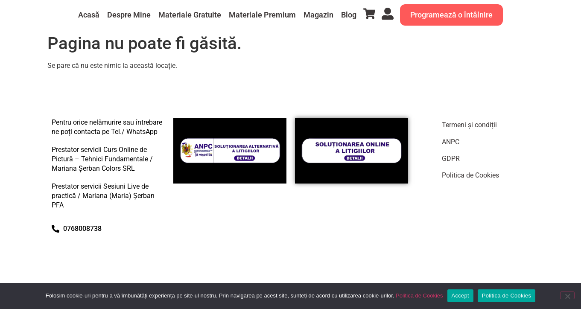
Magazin (318, 14)
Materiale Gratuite (189, 14)
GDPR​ (451, 158)
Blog (348, 14)
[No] (567, 295)
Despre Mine (129, 14)
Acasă (88, 14)
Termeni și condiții (469, 125)
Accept (460, 295)
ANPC (450, 142)
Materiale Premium (262, 14)
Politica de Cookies (470, 175)
